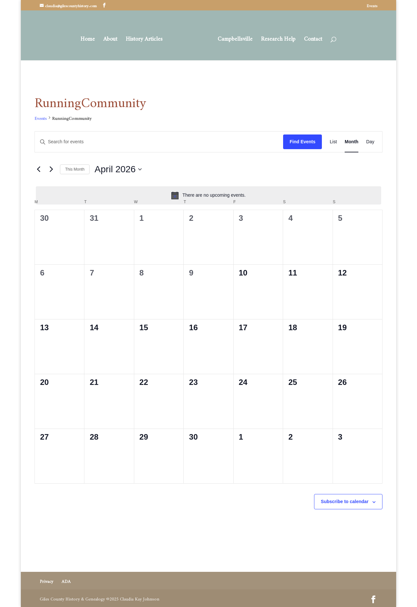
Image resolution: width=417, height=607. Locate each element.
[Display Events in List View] (333, 142)
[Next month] (51, 169)
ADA (66, 580)
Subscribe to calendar (344, 501)
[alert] (208, 195)
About (113, 38)
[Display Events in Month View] (351, 142)
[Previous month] (38, 169)
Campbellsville (232, 38)
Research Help (276, 38)
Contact (311, 38)
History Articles (146, 38)
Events (372, 6)
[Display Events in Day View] (370, 142)
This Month (74, 169)
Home (90, 38)
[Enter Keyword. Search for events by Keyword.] (159, 142)
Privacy (46, 580)
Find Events (302, 141)
